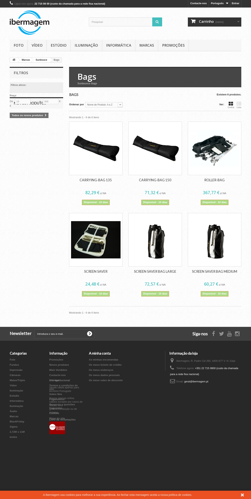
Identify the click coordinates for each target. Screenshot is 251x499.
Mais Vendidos (58, 369)
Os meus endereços (101, 369)
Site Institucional (59, 425)
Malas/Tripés (17, 380)
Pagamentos (57, 399)
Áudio (13, 411)
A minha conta (100, 353)
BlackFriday (17, 421)
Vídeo (37, 45)
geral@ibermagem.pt (196, 381)
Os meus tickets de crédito (105, 364)
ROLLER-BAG (214, 180)
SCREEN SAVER (95, 271)
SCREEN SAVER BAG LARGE (155, 271)
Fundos (14, 364)
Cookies (54, 413)
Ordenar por (76, 104)
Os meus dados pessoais (104, 375)
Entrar (235, 3)
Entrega (54, 380)
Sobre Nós (55, 394)
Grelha (231, 104)
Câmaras (15, 375)
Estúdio (59, 45)
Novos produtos (30, 121)
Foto (19, 45)
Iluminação (86, 45)
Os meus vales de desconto (106, 380)
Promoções (173, 45)
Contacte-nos (198, 3)
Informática (118, 45)
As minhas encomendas (103, 359)
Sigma (13, 426)
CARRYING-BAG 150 (155, 180)
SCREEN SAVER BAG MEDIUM (214, 271)
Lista (239, 104)
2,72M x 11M (17, 431)
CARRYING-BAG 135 (96, 180)
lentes (13, 437)
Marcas (146, 45)
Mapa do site (57, 418)
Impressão (16, 369)
